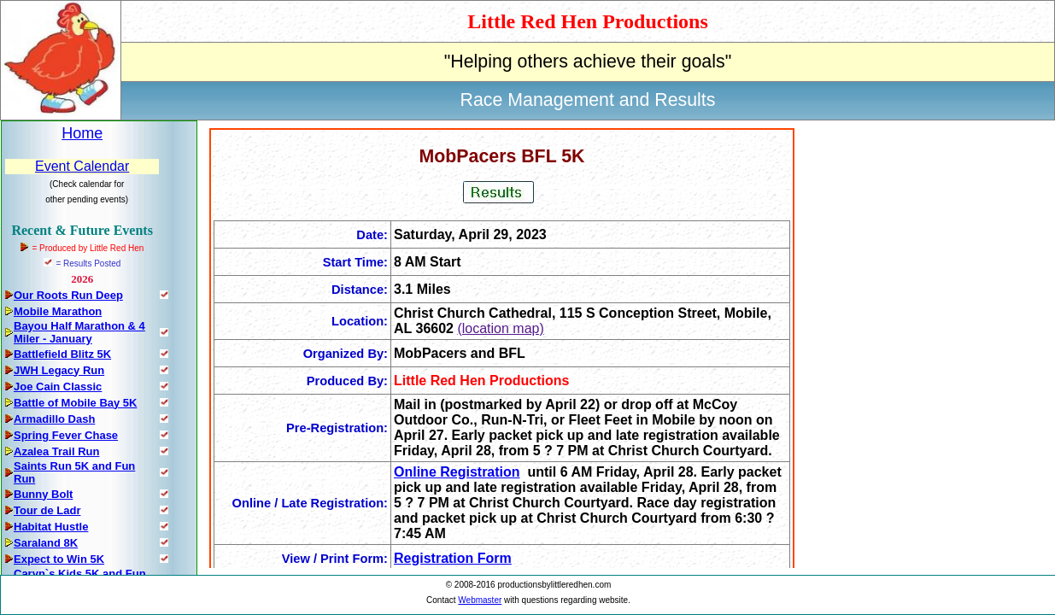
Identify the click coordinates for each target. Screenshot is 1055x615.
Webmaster (479, 600)
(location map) (500, 328)
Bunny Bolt (43, 494)
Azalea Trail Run (56, 451)
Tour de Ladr (47, 510)
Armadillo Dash (54, 419)
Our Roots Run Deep (68, 295)
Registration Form (453, 558)
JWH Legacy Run (59, 370)
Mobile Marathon (58, 311)
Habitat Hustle (51, 526)
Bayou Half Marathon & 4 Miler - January (79, 332)
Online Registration (457, 472)
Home (82, 133)
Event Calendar (82, 166)
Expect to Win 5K (59, 559)
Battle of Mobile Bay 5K (75, 402)
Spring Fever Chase (66, 435)
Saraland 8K (46, 542)
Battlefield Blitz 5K (62, 354)
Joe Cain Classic (58, 386)
